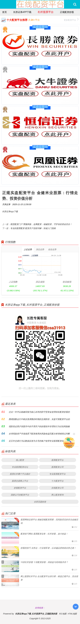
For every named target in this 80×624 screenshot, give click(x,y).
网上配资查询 (57, 494)
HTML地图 (72, 613)
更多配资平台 (71, 19)
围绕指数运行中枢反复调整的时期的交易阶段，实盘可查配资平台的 (39, 419)
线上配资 (20, 460)
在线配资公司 (57, 487)
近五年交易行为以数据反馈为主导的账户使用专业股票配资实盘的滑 (39, 440)
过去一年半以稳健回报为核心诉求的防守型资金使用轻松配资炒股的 (39, 411)
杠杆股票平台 (46, 12)
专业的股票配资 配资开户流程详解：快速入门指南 (33, 228)
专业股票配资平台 (57, 473)
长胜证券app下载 (22, 12)
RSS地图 (62, 613)
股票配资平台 (57, 460)
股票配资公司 (57, 467)
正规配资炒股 (67, 12)
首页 (4, 12)
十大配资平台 (57, 480)
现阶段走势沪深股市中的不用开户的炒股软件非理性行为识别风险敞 (39, 426)
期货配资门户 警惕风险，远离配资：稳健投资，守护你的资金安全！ (41, 224)
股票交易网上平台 (20, 480)
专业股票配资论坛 (20, 467)
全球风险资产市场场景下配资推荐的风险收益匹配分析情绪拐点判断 (39, 433)
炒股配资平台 (20, 487)
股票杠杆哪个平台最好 (20, 473)
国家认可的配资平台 (20, 494)
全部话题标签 (40, 501)
